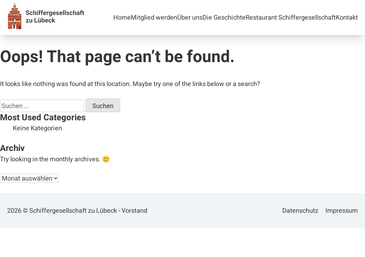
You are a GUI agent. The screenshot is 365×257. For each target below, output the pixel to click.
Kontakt (347, 17)
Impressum (341, 211)
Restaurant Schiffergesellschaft (291, 17)
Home (122, 17)
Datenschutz (300, 211)
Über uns (189, 17)
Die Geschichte (224, 17)
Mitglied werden (154, 17)
